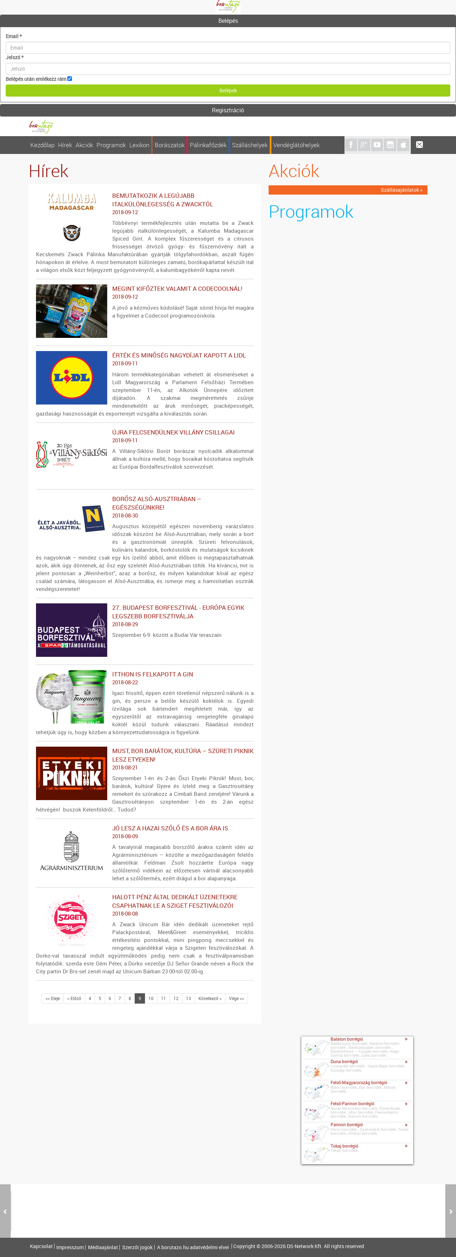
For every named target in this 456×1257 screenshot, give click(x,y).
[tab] (228, 21)
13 (188, 998)
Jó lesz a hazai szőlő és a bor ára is (145, 832)
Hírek (65, 145)
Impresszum (70, 1247)
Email (14, 36)
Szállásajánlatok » (402, 189)
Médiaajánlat (103, 1247)
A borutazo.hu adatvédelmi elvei (193, 1247)
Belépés (228, 21)
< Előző (74, 998)
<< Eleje (53, 998)
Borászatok (170, 145)
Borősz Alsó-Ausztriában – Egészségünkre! (145, 507)
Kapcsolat (41, 1246)
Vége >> (236, 998)
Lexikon (139, 145)
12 (175, 998)
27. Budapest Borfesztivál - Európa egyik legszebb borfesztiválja (145, 615)
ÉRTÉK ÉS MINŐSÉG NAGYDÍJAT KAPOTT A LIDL (145, 359)
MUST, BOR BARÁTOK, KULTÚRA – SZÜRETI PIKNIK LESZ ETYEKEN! (145, 759)
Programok (111, 145)
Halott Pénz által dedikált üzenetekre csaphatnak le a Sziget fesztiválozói (145, 905)
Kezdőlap (42, 145)
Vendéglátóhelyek (296, 145)
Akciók (84, 145)
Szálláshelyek (250, 145)
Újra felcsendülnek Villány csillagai (145, 436)
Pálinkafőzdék (208, 145)
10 (151, 998)
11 (163, 998)
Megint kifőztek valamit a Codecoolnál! (145, 292)
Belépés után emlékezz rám (36, 79)
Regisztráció (228, 110)
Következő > (210, 998)
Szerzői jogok (137, 1247)
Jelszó (15, 57)
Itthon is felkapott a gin (145, 678)
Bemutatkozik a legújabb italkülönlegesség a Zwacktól (145, 203)
